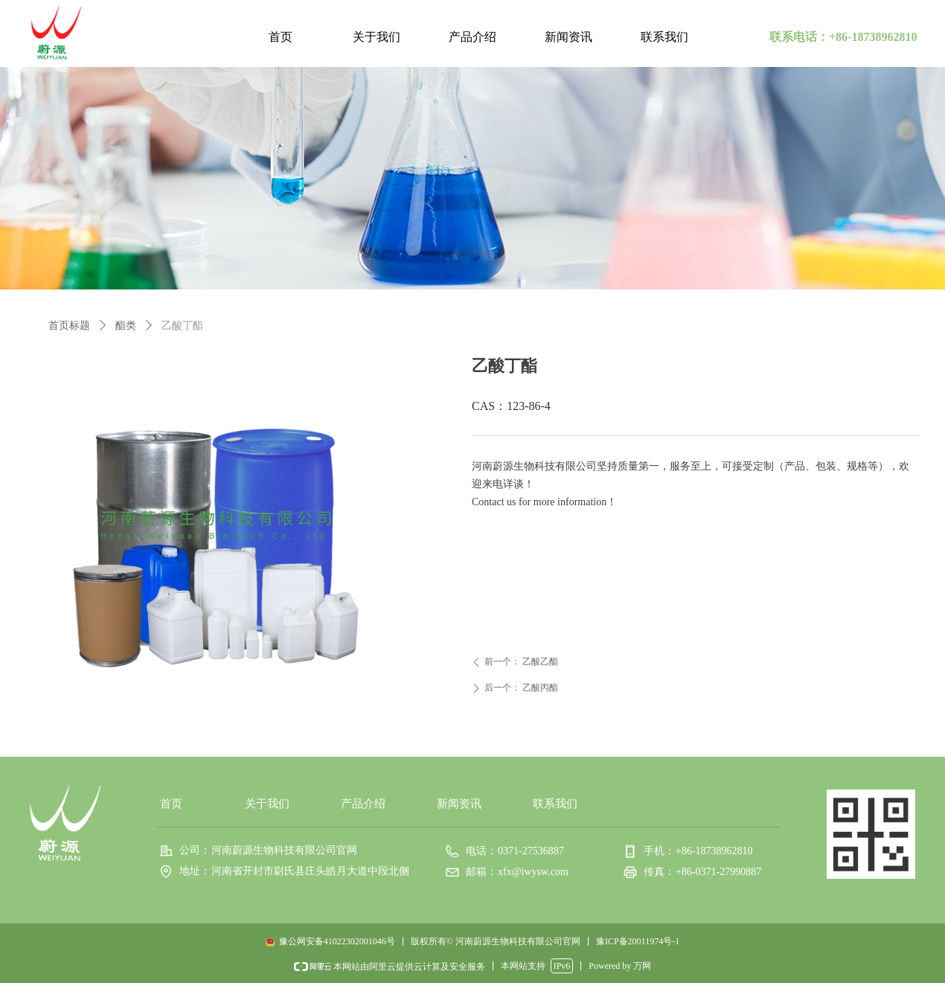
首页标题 (69, 325)
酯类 (125, 325)
